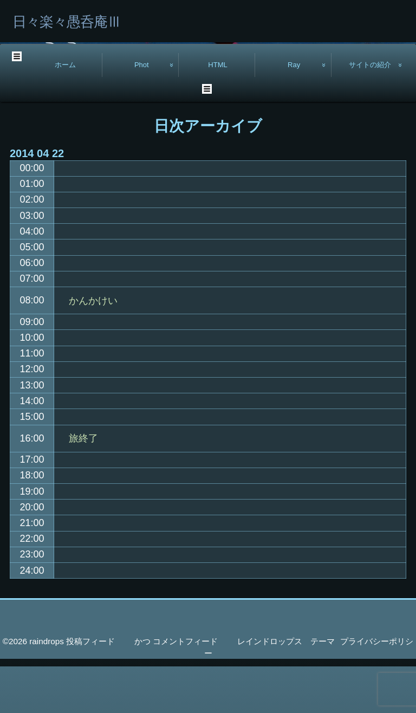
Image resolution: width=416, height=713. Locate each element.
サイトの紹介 (370, 111)
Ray (294, 111)
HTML (217, 111)
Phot (141, 111)
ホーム (65, 111)
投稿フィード (90, 687)
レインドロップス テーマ (286, 687)
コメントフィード (185, 687)
